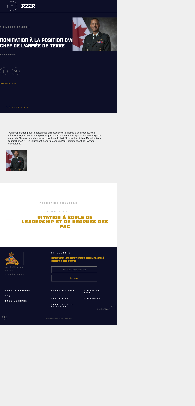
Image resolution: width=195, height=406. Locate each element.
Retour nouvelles (18, 107)
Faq (8, 296)
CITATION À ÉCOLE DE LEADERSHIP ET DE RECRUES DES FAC (65, 222)
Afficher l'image (8, 83)
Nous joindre (16, 301)
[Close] (191, 330)
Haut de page (106, 309)
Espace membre (17, 290)
